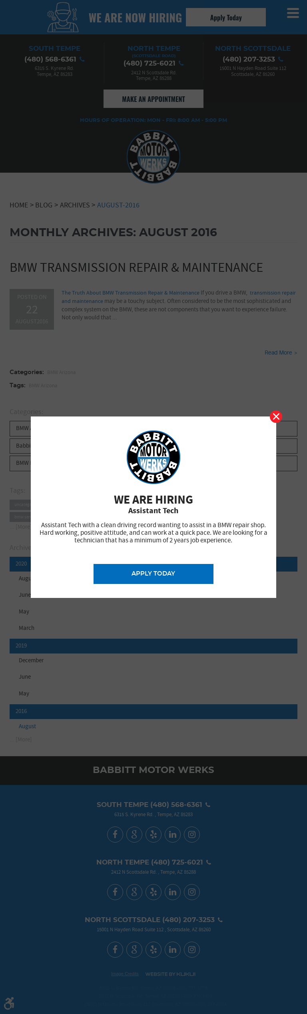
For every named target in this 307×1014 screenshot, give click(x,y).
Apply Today (153, 574)
